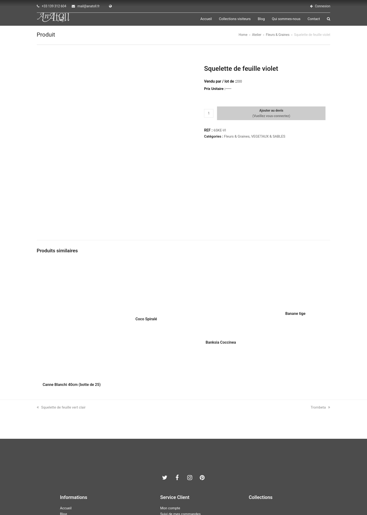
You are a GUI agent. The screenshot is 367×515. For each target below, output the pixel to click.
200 (239, 84)
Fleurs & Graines (237, 139)
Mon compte (170, 462)
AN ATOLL (157, 500)
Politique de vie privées (178, 474)
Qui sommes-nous (74, 474)
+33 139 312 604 (54, 6)
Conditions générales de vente (184, 480)
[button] (328, 20)
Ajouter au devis (271, 113)
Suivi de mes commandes (180, 468)
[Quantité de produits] (208, 116)
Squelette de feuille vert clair (61, 362)
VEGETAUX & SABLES (268, 139)
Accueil (65, 462)
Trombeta (320, 362)
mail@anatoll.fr (89, 6)
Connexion (322, 6)
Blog (63, 468)
